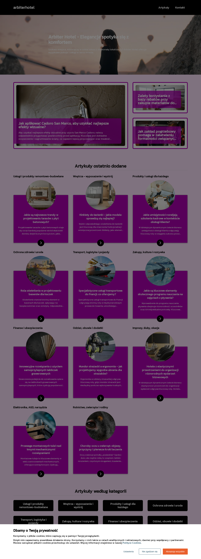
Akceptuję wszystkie (175, 551)
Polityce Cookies (132, 543)
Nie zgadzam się (149, 551)
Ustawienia (128, 551)
